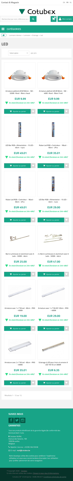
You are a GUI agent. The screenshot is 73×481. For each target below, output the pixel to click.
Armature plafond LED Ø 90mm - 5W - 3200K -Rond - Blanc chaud (20, 92)
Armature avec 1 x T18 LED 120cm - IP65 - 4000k (53, 309)
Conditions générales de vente (55, 476)
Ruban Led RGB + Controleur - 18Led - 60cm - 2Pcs (53, 146)
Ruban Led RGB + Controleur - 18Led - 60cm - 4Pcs (20, 200)
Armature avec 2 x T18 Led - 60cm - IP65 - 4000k (20, 363)
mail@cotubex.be (23, 450)
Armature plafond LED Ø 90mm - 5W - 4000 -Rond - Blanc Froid (53, 92)
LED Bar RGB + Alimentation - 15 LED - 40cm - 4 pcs (20, 146)
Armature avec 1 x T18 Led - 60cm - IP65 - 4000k (20, 309)
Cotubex (24, 470)
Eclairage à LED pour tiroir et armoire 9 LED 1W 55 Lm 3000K (53, 363)
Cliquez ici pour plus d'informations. (46, 473)
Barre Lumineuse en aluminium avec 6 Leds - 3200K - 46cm (20, 254)
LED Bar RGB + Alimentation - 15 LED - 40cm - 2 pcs (53, 200)
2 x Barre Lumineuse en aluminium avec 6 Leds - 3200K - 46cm (53, 254)
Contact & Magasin (10, 2)
